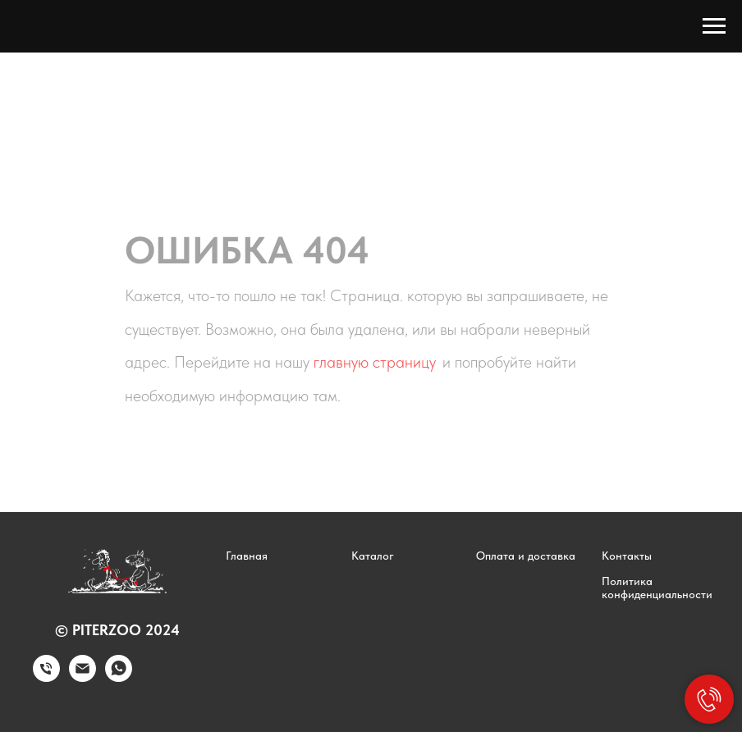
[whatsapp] (118, 677)
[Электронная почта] (82, 677)
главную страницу (375, 362)
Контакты (627, 555)
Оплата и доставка (525, 555)
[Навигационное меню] (714, 26)
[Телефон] (46, 677)
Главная (247, 555)
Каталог (372, 555)
